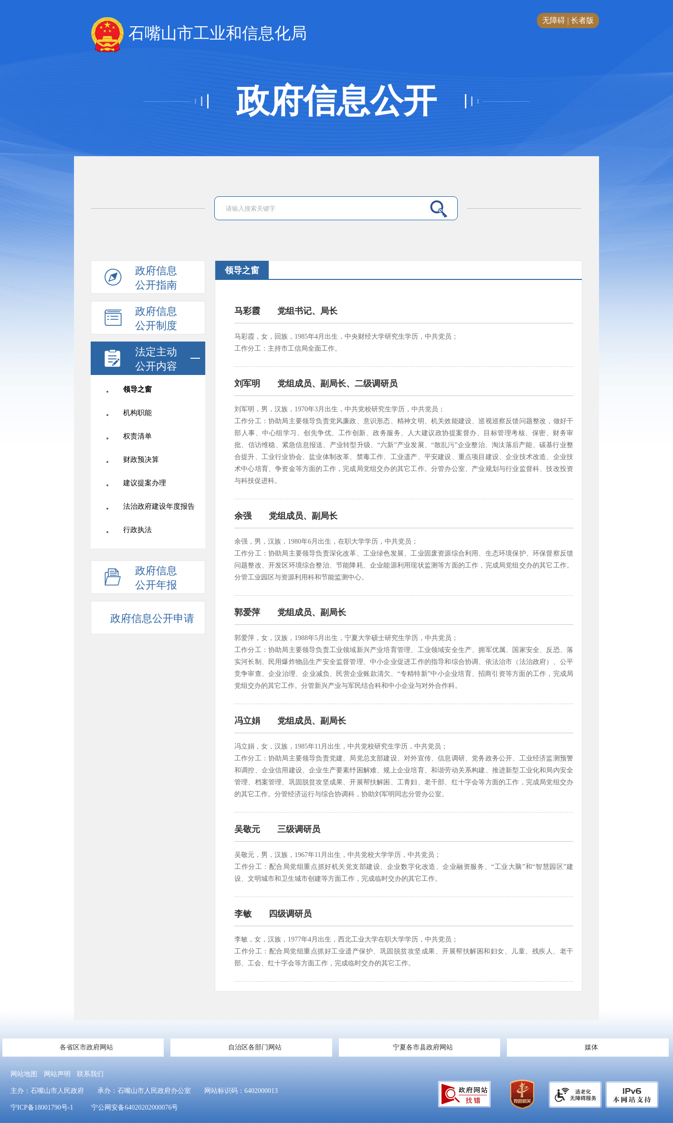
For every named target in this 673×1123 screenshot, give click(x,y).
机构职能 (137, 413)
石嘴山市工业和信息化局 (199, 34)
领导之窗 (137, 389)
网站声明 (57, 1074)
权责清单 (137, 436)
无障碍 (553, 20)
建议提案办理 (144, 483)
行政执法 (137, 530)
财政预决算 (141, 459)
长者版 (582, 20)
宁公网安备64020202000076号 (134, 1107)
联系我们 (90, 1074)
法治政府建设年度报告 (159, 506)
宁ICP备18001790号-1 (42, 1107)
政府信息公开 (336, 101)
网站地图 (24, 1074)
